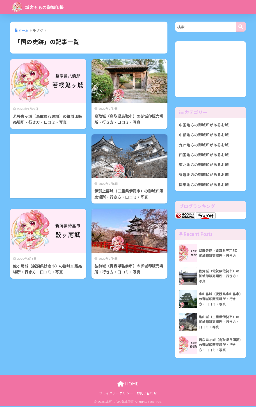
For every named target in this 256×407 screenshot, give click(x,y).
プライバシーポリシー (116, 393)
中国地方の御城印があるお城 (204, 124)
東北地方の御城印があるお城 (204, 165)
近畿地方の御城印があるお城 (204, 175)
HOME (128, 384)
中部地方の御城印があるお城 (204, 135)
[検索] (241, 27)
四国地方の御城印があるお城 (204, 155)
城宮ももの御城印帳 (43, 7)
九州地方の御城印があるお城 (204, 145)
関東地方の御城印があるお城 (204, 185)
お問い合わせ (147, 393)
